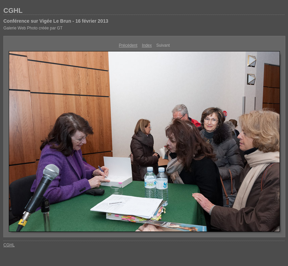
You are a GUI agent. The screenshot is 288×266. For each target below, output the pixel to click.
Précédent (128, 45)
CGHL (13, 10)
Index (147, 45)
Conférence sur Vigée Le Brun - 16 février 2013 (55, 21)
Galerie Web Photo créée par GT (33, 28)
